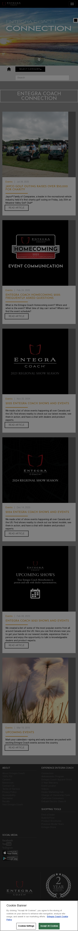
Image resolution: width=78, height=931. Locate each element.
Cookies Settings (26, 926)
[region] (39, 916)
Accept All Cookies (49, 926)
